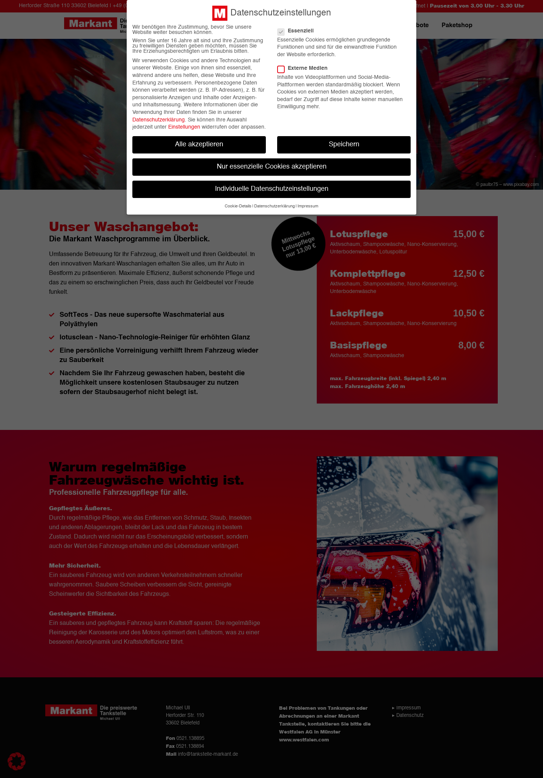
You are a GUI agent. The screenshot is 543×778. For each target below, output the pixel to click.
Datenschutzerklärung (158, 116)
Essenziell (298, 27)
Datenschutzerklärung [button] (274, 202)
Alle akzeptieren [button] (199, 141)
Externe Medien (305, 65)
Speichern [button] (344, 141)
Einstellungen (184, 123)
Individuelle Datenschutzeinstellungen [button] (271, 186)
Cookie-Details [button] (238, 202)
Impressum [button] (308, 202)
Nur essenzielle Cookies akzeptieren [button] (272, 163)
